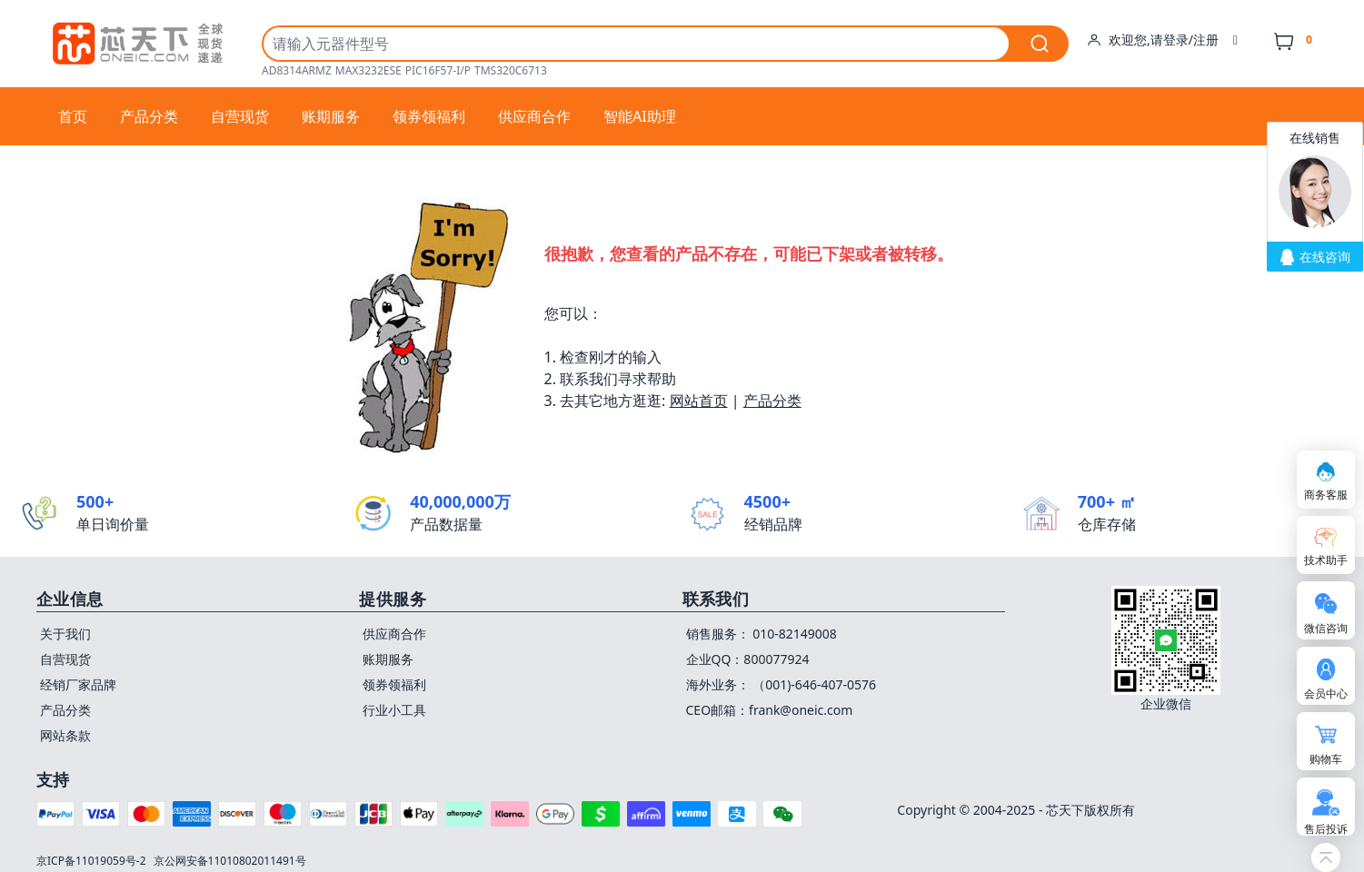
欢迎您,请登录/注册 (1162, 40)
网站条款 (65, 735)
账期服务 (331, 116)
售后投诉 (1326, 829)
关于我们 (65, 633)
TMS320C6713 (510, 71)
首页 (72, 116)
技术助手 (1326, 560)
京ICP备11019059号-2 (91, 860)
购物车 (1325, 759)
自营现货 (240, 116)
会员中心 (1326, 693)
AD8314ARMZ (297, 71)
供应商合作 (534, 116)
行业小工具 (394, 709)
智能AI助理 (639, 116)
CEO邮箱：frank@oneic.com (769, 709)
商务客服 (1326, 494)
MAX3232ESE (368, 71)
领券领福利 (429, 116)
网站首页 (699, 401)
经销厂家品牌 (78, 684)
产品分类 (149, 116)
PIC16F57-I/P (438, 71)
